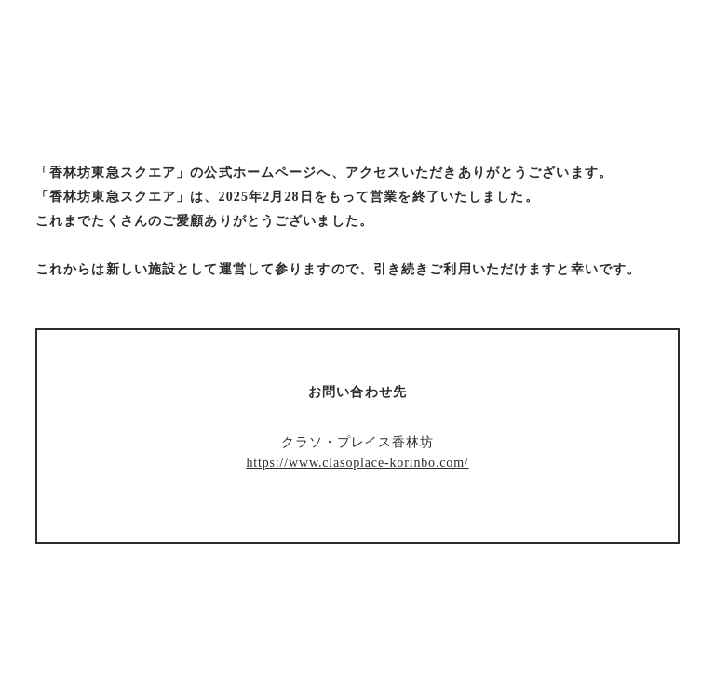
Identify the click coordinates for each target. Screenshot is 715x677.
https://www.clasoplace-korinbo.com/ (357, 463)
